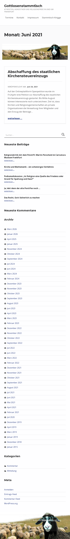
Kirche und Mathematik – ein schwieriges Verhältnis (29, 167)
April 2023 (11, 313)
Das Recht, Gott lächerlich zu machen (22, 197)
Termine (9, 17)
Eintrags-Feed (10, 494)
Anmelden (8, 489)
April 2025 (11, 239)
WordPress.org (11, 503)
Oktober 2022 (13, 338)
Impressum (33, 17)
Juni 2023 (11, 308)
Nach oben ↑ (18, 523)
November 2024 (14, 249)
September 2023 (14, 298)
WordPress (56, 520)
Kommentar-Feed (12, 499)
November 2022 (14, 333)
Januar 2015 (12, 447)
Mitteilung (11, 471)
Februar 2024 (13, 278)
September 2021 (14, 382)
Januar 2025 (12, 244)
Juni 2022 (11, 353)
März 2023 (12, 318)
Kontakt (20, 17)
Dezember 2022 (14, 328)
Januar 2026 (12, 234)
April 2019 (11, 427)
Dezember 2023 (14, 283)
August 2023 (12, 303)
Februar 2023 (13, 323)
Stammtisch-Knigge (51, 17)
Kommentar (12, 466)
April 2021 (11, 407)
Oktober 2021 (13, 377)
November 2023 (14, 288)
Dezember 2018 (14, 442)
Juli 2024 (11, 264)
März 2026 (12, 229)
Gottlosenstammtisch (23, 6)
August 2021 (12, 387)
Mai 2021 (11, 402)
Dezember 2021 (14, 367)
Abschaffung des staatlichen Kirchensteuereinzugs (34, 74)
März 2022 (12, 358)
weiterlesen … (15, 118)
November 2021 (14, 372)
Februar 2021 (13, 412)
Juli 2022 (11, 348)
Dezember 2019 (14, 422)
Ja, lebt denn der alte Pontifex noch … (22, 188)
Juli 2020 (11, 417)
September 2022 (14, 343)
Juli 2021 (11, 392)
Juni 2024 (11, 269)
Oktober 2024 (13, 254)
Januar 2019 (12, 437)
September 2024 (14, 259)
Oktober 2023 (13, 293)
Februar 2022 (13, 363)
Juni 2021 (11, 397)
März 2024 (12, 273)
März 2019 (12, 432)
